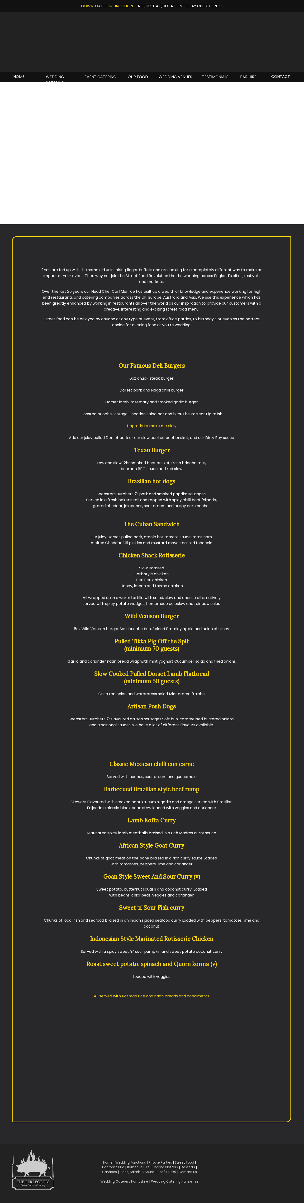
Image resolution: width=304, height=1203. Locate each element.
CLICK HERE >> (210, 6)
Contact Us (188, 1172)
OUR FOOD (138, 77)
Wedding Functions (130, 1162)
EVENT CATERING (100, 77)
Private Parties (160, 1162)
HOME (18, 76)
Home (108, 1162)
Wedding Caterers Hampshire (124, 1181)
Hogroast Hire (113, 1167)
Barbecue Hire (138, 1167)
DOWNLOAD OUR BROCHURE (107, 6)
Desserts (188, 1167)
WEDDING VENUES (175, 77)
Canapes (109, 1172)
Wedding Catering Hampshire (175, 1181)
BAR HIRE (248, 77)
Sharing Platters (165, 1167)
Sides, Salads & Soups (137, 1172)
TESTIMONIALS (215, 77)
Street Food (184, 1162)
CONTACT (280, 76)
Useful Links (166, 1172)
